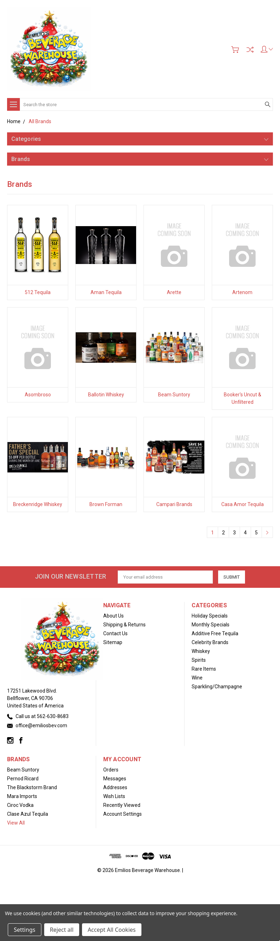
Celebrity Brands (210, 642)
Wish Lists (114, 796)
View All (16, 823)
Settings (24, 930)
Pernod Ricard (23, 778)
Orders (110, 770)
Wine (197, 678)
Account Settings (122, 814)
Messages (114, 778)
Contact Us (115, 633)
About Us (113, 616)
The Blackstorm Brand (32, 787)
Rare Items (204, 669)
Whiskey (201, 651)
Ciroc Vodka (20, 805)
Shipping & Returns (124, 624)
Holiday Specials (210, 616)
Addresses (115, 787)
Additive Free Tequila (215, 633)
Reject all (62, 930)
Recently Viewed (121, 805)
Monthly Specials (210, 624)
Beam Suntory (23, 770)
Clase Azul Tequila (27, 814)
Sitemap (112, 642)
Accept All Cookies (112, 930)
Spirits (199, 660)
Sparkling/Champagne (217, 686)
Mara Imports (22, 796)
